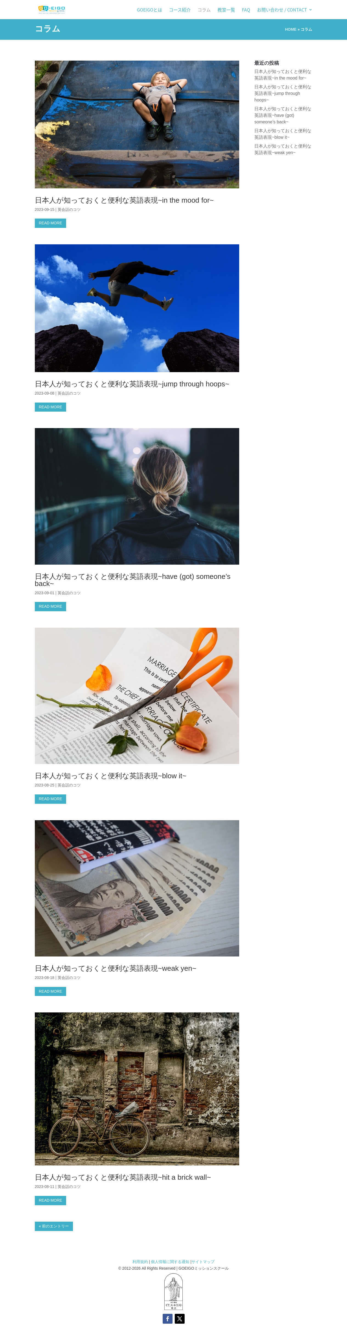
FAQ (246, 10)
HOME (291, 29)
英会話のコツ (69, 209)
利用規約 (140, 1262)
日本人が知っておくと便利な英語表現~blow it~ (111, 776)
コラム (204, 10)
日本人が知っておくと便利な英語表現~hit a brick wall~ (123, 1177)
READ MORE (50, 223)
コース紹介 (180, 10)
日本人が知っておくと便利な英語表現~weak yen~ (115, 968)
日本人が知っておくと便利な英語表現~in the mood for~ (124, 200)
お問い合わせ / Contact (282, 10)
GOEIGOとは (149, 10)
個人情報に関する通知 (170, 1262)
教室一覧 (226, 10)
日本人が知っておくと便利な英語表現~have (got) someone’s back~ (133, 580)
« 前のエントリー (54, 1226)
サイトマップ (203, 1262)
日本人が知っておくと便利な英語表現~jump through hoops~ (132, 384)
